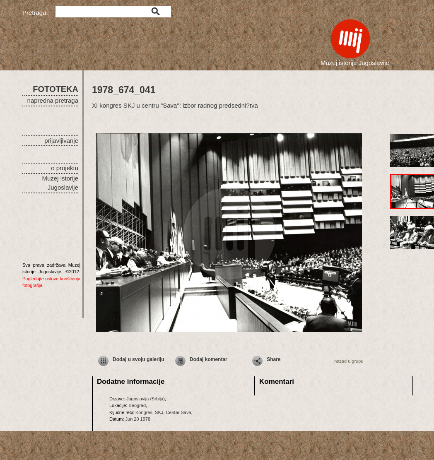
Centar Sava (178, 412)
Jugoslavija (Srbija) (145, 398)
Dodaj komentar (208, 359)
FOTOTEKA (55, 89)
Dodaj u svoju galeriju (138, 359)
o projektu (64, 167)
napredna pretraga (52, 100)
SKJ (159, 412)
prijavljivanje (61, 140)
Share (273, 359)
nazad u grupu (348, 361)
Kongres (143, 412)
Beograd (137, 405)
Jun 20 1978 (138, 419)
